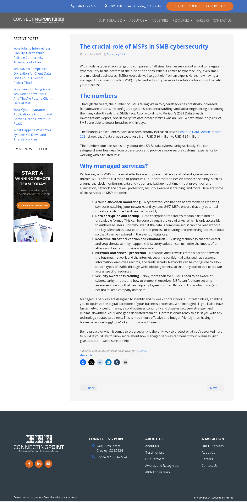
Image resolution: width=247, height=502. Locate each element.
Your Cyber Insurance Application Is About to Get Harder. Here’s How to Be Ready (33, 117)
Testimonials (154, 453)
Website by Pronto (222, 498)
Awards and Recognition (162, 466)
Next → (215, 388)
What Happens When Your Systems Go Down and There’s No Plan (33, 135)
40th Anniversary (157, 473)
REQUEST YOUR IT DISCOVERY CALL (197, 6)
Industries (159, 21)
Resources (182, 21)
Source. (142, 351)
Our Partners (154, 459)
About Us (138, 21)
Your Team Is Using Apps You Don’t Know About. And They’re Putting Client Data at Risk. (33, 97)
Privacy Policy (202, 498)
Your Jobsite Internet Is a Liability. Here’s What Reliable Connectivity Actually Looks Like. (32, 56)
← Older (89, 388)
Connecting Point (116, 54)
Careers (202, 21)
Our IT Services (112, 21)
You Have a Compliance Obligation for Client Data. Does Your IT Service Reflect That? (32, 76)
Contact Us (222, 21)
